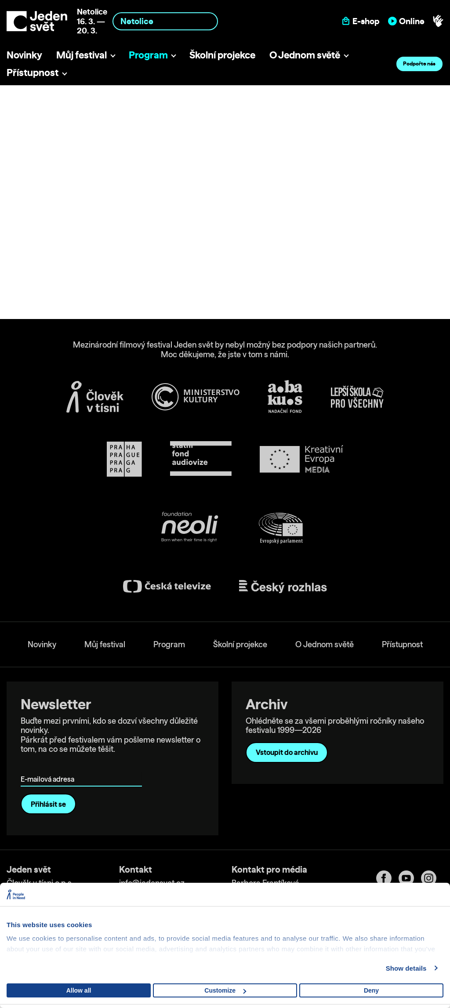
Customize (225, 990)
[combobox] (165, 21)
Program (148, 54)
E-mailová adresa (49, 766)
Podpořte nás (419, 63)
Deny (371, 990)
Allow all (78, 990)
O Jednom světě (304, 54)
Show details (406, 968)
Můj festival (81, 54)
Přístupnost (32, 72)
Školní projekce (222, 54)
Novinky (24, 54)
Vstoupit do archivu (287, 752)
